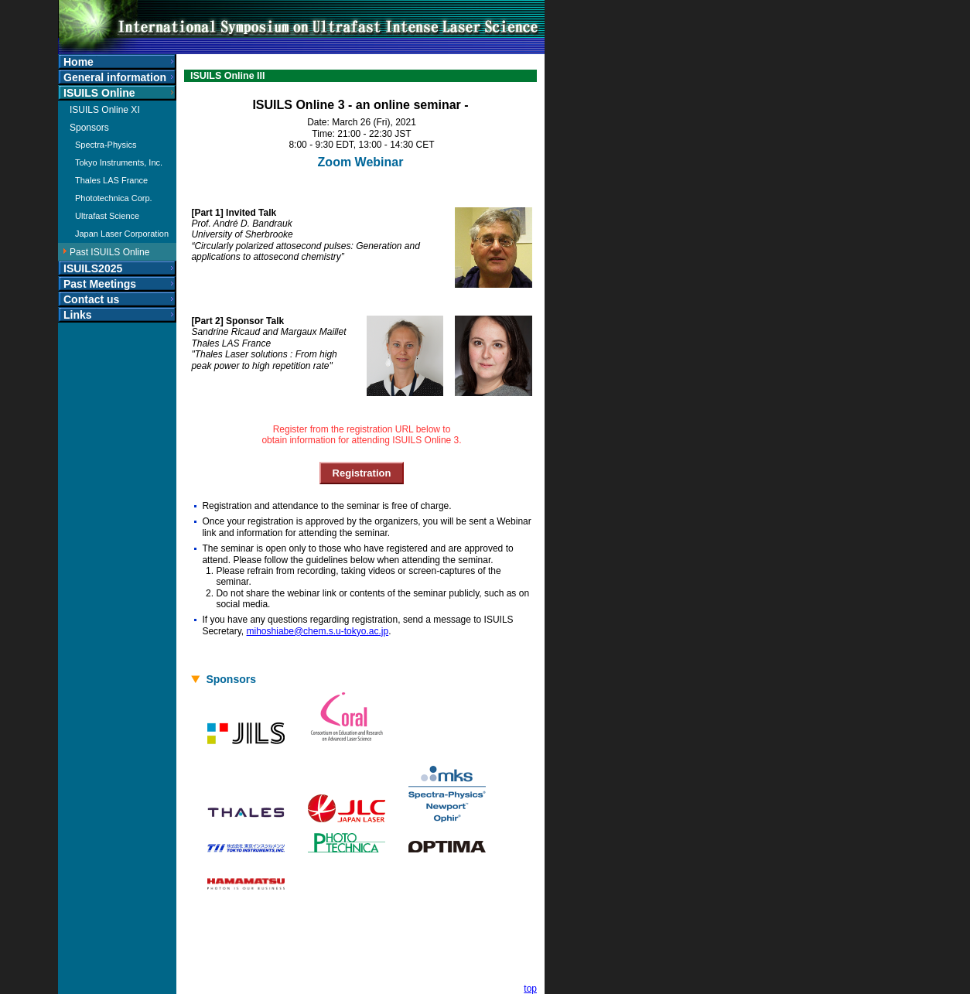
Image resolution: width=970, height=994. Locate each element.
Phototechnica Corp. (113, 198)
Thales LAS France (111, 180)
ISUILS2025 (92, 268)
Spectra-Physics (105, 144)
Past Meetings (99, 284)
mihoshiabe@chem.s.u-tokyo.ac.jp (318, 631)
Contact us (91, 299)
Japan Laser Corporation (122, 233)
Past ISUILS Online (109, 252)
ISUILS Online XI (105, 109)
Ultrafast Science (107, 215)
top (530, 988)
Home (78, 62)
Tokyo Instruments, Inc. (118, 162)
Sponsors (89, 127)
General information (114, 77)
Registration (362, 473)
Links (77, 315)
